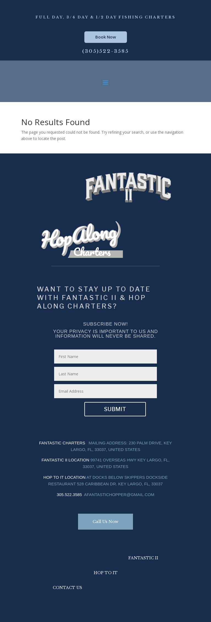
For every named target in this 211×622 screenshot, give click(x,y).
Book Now (105, 37)
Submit (115, 409)
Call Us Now (105, 521)
